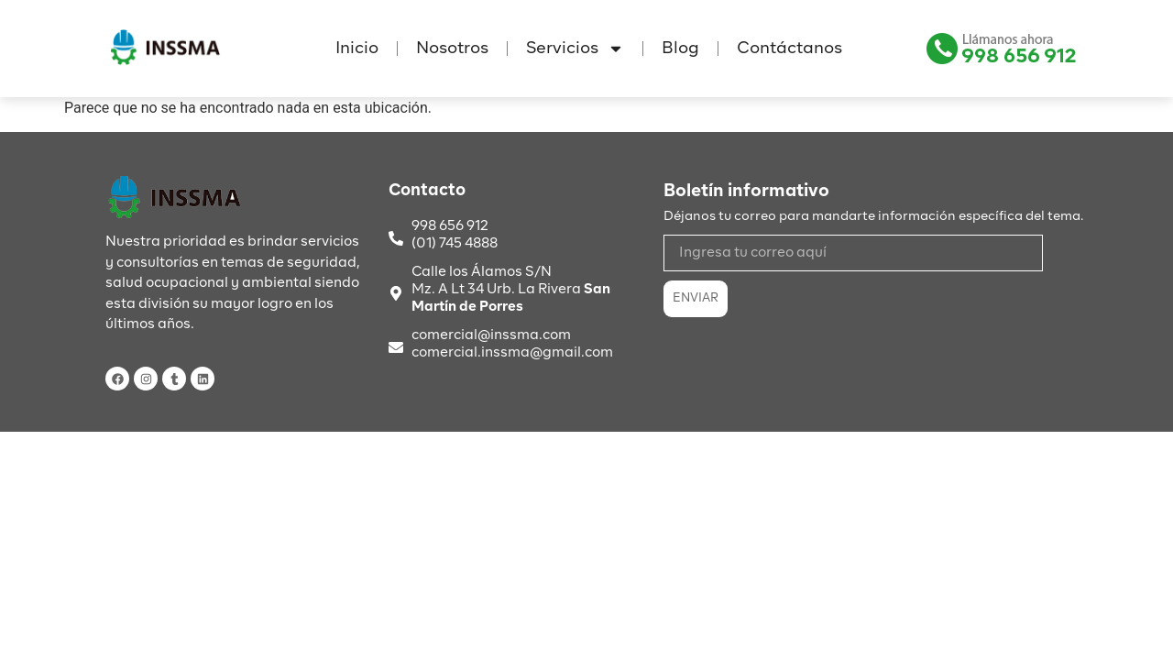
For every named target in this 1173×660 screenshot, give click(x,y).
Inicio (356, 48)
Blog (680, 48)
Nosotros (452, 48)
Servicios (575, 48)
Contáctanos (789, 48)
